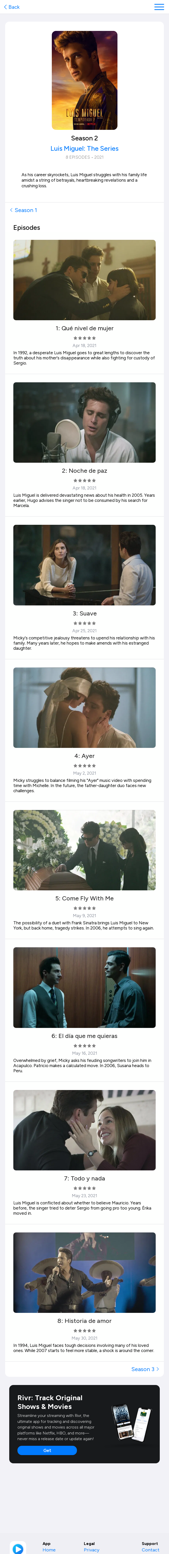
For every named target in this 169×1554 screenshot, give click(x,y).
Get (47, 1450)
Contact (151, 1550)
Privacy (91, 1550)
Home (49, 1550)
